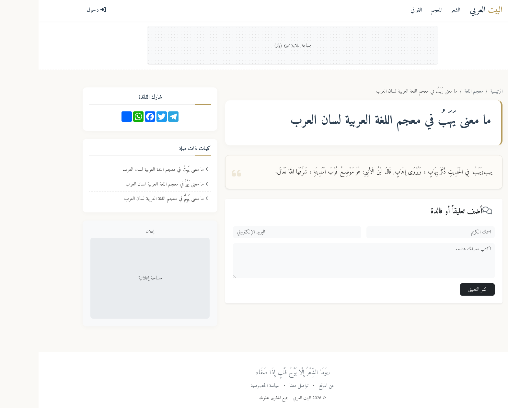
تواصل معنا (260, 385)
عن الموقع (288, 385)
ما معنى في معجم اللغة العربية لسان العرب (127, 169)
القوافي (378, 10)
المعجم (398, 10)
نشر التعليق (439, 289)
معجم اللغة (435, 91)
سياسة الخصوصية (226, 385)
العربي (447, 10)
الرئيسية (458, 91)
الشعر (417, 10)
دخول (58, 10)
